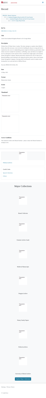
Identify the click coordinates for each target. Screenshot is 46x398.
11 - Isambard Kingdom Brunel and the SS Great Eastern (19, 17)
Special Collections (8, 173)
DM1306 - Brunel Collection (9, 15)
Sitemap (3, 387)
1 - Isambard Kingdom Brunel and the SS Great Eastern (21, 19)
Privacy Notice (10, 387)
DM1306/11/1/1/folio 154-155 (8, 31)
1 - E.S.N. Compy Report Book (17, 20)
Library (5, 176)
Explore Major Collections (23, 379)
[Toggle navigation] (43, 2)
